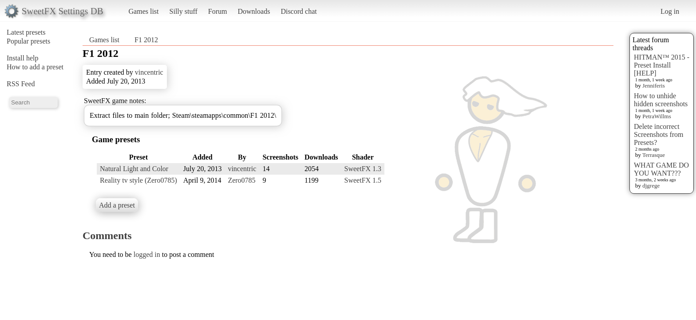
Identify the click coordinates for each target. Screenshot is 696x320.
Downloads (253, 11)
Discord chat (298, 11)
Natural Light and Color (134, 168)
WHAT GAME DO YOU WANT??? (661, 169)
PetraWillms (656, 116)
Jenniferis (653, 85)
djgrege (651, 185)
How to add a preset (35, 67)
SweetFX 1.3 (363, 168)
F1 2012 (146, 40)
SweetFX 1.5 (363, 180)
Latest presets (26, 32)
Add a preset (117, 205)
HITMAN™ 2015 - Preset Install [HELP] (661, 65)
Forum (217, 11)
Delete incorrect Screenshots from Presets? (659, 134)
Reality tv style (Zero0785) (138, 180)
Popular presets (28, 41)
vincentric (149, 72)
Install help (23, 58)
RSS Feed (21, 84)
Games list (144, 11)
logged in (147, 254)
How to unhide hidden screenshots (661, 100)
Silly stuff (184, 11)
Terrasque (653, 155)
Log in (669, 11)
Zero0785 (241, 180)
